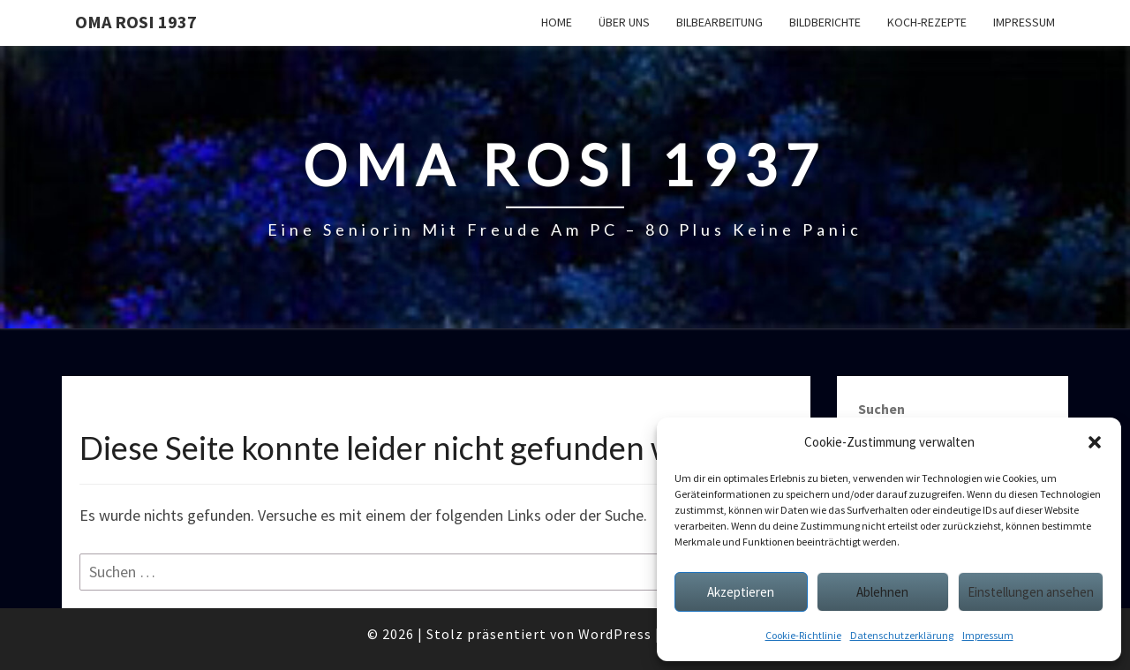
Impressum (987, 635)
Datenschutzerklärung (901, 635)
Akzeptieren (740, 591)
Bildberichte (825, 22)
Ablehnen (882, 591)
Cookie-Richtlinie (803, 635)
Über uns (624, 22)
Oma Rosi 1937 (136, 22)
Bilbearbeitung (719, 22)
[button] (1095, 442)
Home (556, 22)
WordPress (615, 634)
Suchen (881, 409)
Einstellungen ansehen (1031, 591)
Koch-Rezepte (927, 22)
